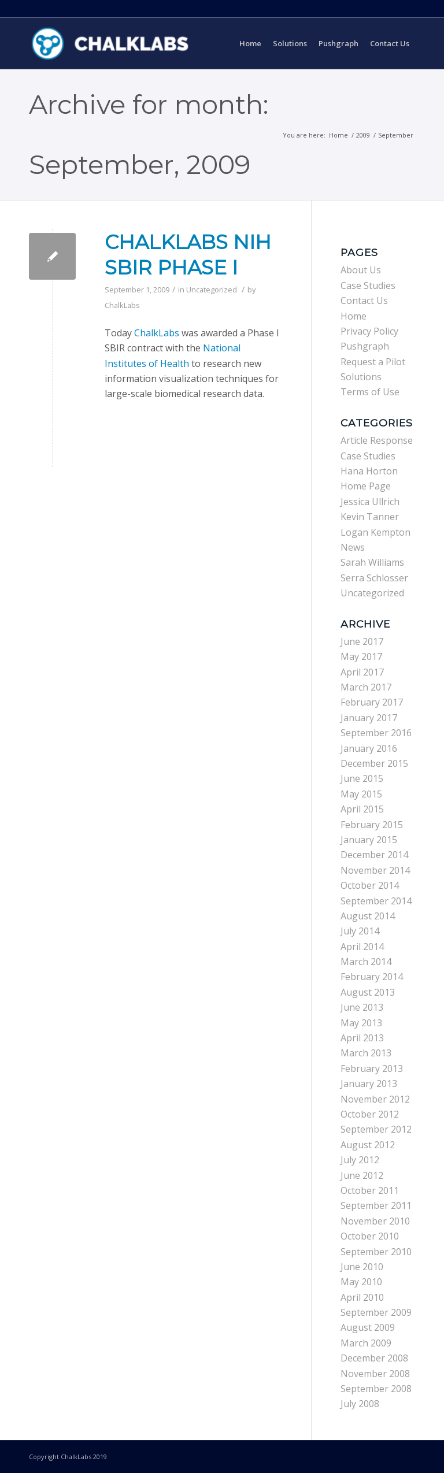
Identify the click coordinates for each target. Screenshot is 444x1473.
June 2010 (362, 1266)
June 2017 (362, 641)
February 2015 (372, 824)
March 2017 (366, 687)
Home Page (366, 486)
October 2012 (370, 1114)
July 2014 (360, 931)
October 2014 (370, 885)
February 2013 (372, 1068)
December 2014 (374, 854)
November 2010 (375, 1221)
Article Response (377, 440)
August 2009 (368, 1327)
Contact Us (364, 300)
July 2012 (360, 1159)
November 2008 (375, 1373)
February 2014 (372, 976)
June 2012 (362, 1175)
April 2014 (362, 946)
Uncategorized (211, 289)
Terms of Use (370, 391)
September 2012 (376, 1129)
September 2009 (376, 1312)
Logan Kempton (375, 532)
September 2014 (376, 901)
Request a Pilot (373, 361)
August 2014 (368, 916)
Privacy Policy (369, 331)
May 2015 (361, 794)
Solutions (361, 376)
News (353, 547)
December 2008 (374, 1358)
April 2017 (362, 672)
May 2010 (361, 1281)
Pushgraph (365, 346)
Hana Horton (369, 471)
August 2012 (368, 1144)
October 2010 (370, 1236)
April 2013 (362, 1038)
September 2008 (376, 1388)
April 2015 (362, 809)
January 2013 (369, 1083)
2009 (363, 135)
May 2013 (361, 1022)
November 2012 (375, 1099)
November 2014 (375, 870)
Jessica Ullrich (370, 501)
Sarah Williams (372, 562)
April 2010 (362, 1297)
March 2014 (366, 961)
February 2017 (372, 702)
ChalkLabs (122, 305)
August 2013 (368, 992)
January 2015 (369, 839)
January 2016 (369, 748)
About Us (361, 270)
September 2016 (376, 732)
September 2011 (376, 1205)
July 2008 (360, 1403)
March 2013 (366, 1053)
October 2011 (370, 1190)
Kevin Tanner (370, 516)
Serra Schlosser (374, 578)
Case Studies (368, 285)
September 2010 (376, 1251)
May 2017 (361, 656)
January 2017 (369, 717)
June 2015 (362, 778)
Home (338, 135)
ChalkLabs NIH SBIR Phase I (188, 255)
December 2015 (374, 763)
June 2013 (362, 1007)
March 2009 (366, 1343)
